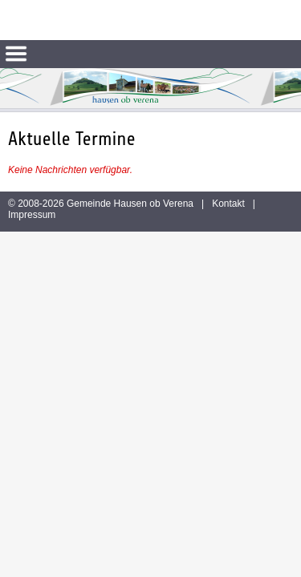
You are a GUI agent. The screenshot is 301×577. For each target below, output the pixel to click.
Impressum (31, 214)
